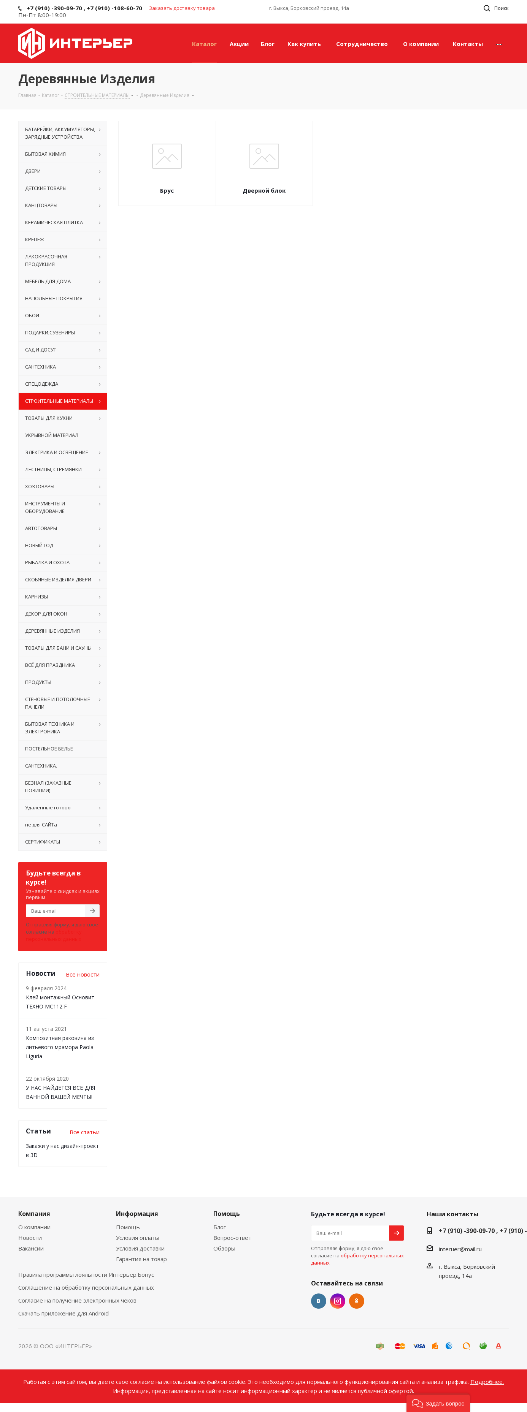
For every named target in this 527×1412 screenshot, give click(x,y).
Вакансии (31, 1248)
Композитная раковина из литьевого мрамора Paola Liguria (60, 1047)
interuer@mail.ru (460, 1249)
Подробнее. (487, 1381)
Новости (30, 1237)
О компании (34, 1227)
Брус (167, 190)
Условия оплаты (137, 1237)
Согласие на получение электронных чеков (77, 1300)
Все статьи (85, 1132)
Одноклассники (356, 1301)
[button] (438, 1402)
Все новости (83, 974)
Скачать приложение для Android (63, 1313)
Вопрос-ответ (232, 1237)
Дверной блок (264, 190)
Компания (34, 1213)
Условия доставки (140, 1248)
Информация (137, 1213)
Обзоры (224, 1248)
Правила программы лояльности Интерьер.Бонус (86, 1274)
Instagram (337, 1301)
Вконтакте (318, 1301)
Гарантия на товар (141, 1259)
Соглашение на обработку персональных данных (86, 1287)
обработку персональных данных (54, 935)
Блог (219, 1227)
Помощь (128, 1227)
